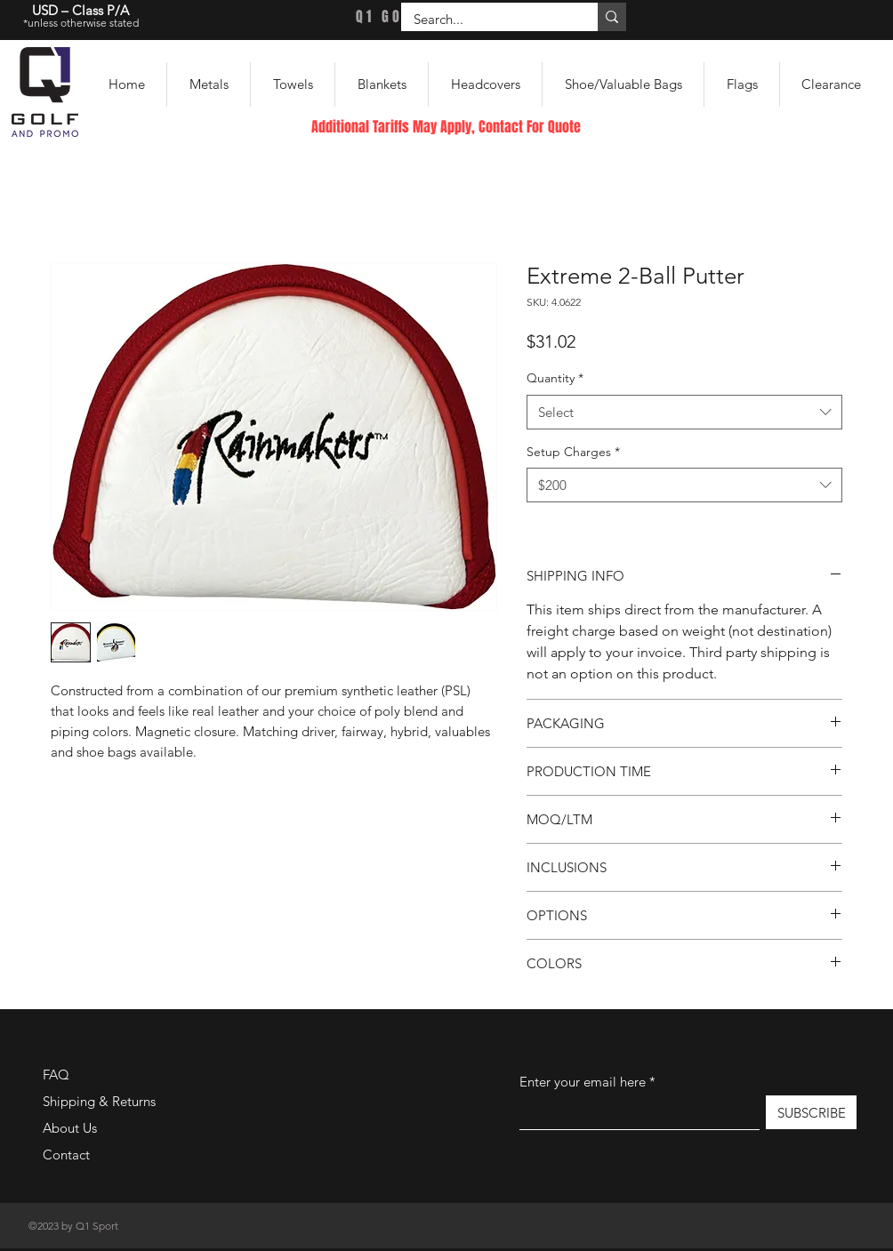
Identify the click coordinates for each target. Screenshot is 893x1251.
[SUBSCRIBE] (811, 1112)
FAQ (56, 1074)
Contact (66, 1154)
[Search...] (487, 19)
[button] (208, 84)
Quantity (555, 378)
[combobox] (684, 412)
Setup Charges (573, 452)
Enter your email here (582, 1081)
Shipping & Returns (99, 1101)
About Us (70, 1127)
